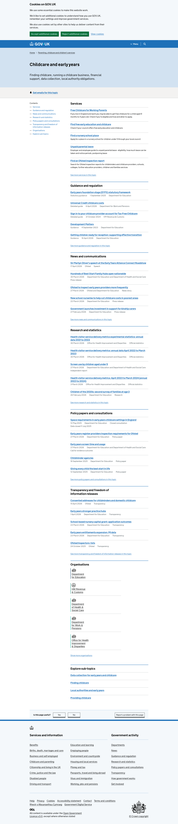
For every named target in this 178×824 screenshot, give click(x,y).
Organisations (39, 130)
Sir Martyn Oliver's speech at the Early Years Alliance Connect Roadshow (108, 263)
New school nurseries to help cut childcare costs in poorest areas (104, 298)
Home (32, 53)
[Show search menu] (144, 44)
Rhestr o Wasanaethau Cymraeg (46, 804)
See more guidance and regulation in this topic (90, 246)
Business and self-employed (44, 756)
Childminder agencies (81, 458)
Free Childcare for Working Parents (88, 110)
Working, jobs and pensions (84, 784)
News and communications (44, 114)
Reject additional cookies (75, 34)
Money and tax (77, 767)
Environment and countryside (85, 756)
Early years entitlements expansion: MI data (93, 532)
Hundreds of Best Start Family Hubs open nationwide (98, 273)
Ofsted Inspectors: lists (82, 543)
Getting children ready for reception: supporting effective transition (106, 234)
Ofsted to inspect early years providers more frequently (99, 287)
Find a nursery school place (84, 135)
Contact (87, 800)
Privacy (40, 800)
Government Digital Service (78, 804)
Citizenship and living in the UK (45, 767)
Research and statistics (42, 117)
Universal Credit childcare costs (87, 203)
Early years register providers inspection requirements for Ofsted (104, 433)
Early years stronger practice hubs (88, 511)
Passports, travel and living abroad (87, 772)
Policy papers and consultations (46, 121)
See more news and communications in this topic (91, 319)
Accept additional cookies (44, 34)
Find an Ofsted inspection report (87, 160)
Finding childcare (79, 682)
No (76, 715)
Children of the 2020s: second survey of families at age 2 (100, 391)
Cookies (51, 800)
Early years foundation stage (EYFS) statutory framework (100, 192)
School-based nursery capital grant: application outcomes (100, 521)
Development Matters (82, 224)
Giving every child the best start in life (90, 468)
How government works (123, 778)
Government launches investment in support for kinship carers (103, 308)
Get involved (117, 784)
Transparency (118, 772)
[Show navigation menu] (134, 44)
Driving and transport (40, 784)
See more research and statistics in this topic (89, 402)
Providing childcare (80, 697)
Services (36, 107)
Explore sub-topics (40, 134)
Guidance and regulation (43, 110)
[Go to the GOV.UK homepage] (40, 44)
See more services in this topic (83, 175)
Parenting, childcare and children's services (56, 53)
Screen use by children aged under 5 (89, 364)
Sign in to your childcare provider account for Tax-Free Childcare (103, 213)
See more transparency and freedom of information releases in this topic (101, 554)
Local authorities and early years (87, 690)
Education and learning (82, 745)
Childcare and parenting (42, 761)
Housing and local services (83, 761)
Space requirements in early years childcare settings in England (103, 419)
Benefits (34, 745)
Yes (62, 715)
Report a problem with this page (129, 715)
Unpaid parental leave (81, 146)
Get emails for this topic (45, 92)
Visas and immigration (81, 778)
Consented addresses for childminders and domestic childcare (103, 500)
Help (32, 800)
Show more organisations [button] (81, 655)
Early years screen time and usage (87, 444)
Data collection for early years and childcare (93, 675)
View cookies (97, 34)
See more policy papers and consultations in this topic (93, 479)
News (114, 750)
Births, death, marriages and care (46, 750)
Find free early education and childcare (90, 124)
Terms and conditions (104, 800)
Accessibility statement (69, 800)
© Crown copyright (138, 816)
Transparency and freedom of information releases (45, 125)
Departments (118, 745)
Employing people (79, 750)
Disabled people (38, 778)
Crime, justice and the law (43, 772)
